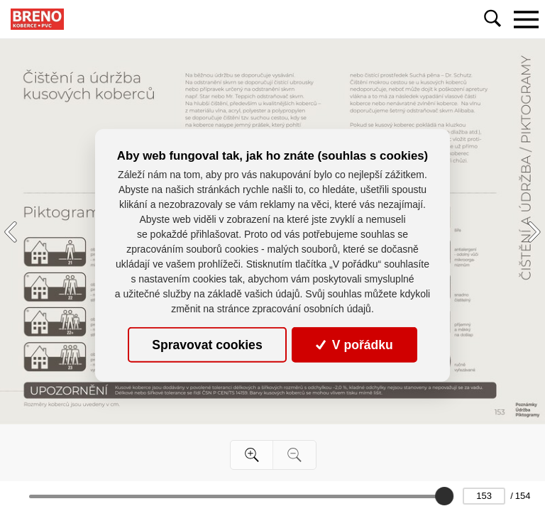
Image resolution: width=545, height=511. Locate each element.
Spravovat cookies (207, 345)
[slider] (444, 496)
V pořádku (354, 345)
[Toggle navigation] (526, 19)
